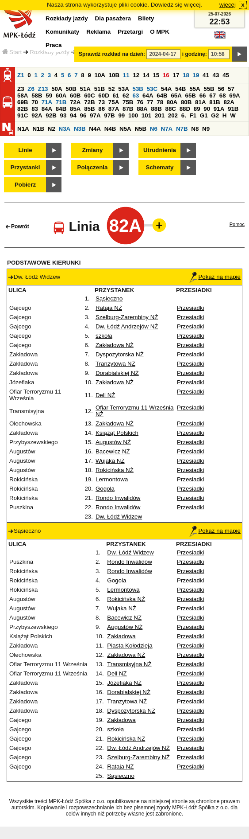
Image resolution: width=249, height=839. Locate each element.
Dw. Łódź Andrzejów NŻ (127, 326)
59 (49, 95)
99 (121, 115)
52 (111, 89)
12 (136, 75)
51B (99, 89)
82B (22, 108)
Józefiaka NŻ (124, 682)
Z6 (30, 89)
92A (36, 115)
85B (89, 108)
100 (133, 115)
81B (214, 102)
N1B (38, 128)
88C (170, 108)
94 (73, 115)
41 (206, 75)
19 (196, 75)
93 (63, 115)
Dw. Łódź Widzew (119, 516)
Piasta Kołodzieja (129, 645)
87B (128, 108)
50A (56, 89)
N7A (167, 128)
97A (95, 115)
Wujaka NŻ (110, 460)
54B (180, 89)
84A (47, 108)
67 (212, 95)
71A (47, 102)
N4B (110, 128)
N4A (95, 128)
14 (146, 75)
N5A (125, 128)
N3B (80, 128)
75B (128, 102)
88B (156, 108)
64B (162, 95)
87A (113, 108)
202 (173, 115)
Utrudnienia (159, 150)
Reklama (98, 31)
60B (75, 95)
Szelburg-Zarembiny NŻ (127, 317)
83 (34, 108)
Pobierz (25, 184)
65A (176, 95)
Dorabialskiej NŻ (117, 373)
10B (114, 75)
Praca (53, 45)
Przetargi (130, 31)
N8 (195, 128)
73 (101, 102)
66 (202, 95)
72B (89, 102)
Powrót (20, 226)
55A (194, 89)
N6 (153, 128)
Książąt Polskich (117, 432)
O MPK (159, 31)
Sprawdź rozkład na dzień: (112, 54)
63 (136, 95)
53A (123, 89)
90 (206, 108)
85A (75, 108)
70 (34, 102)
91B (233, 108)
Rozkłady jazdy (49, 52)
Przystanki (25, 167)
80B (186, 102)
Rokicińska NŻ (115, 470)
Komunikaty (62, 31)
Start (12, 52)
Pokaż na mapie (215, 276)
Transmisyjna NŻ (129, 664)
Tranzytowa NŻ (115, 363)
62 (126, 95)
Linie (25, 150)
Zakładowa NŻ (115, 345)
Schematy (160, 167)
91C (22, 115)
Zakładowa (121, 636)
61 (115, 95)
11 (126, 75)
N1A (23, 128)
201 (160, 115)
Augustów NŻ (113, 442)
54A (166, 89)
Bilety (146, 18)
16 (166, 75)
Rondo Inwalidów (118, 498)
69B (22, 102)
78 (160, 102)
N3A (65, 128)
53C (152, 89)
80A (172, 102)
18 (186, 75)
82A (228, 102)
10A (100, 75)
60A (61, 95)
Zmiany (92, 150)
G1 (204, 115)
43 (216, 75)
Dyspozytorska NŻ (120, 354)
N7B (182, 128)
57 (231, 89)
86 (101, 108)
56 (221, 89)
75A (113, 102)
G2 (215, 115)
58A (22, 95)
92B (51, 115)
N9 (206, 128)
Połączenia (92, 167)
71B (61, 102)
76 (140, 102)
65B (190, 95)
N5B (140, 128)
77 (150, 102)
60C (89, 95)
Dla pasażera (113, 18)
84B (61, 108)
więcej (227, 4)
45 (225, 75)
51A (85, 89)
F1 (193, 115)
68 (222, 95)
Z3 (20, 89)
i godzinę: (194, 54)
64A (147, 95)
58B (36, 95)
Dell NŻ (105, 395)
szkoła (104, 335)
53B (138, 89)
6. (183, 115)
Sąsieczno (109, 298)
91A (219, 108)
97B (109, 115)
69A (234, 95)
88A (142, 108)
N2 (51, 128)
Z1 (20, 75)
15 (156, 75)
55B (208, 89)
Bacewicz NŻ (113, 451)
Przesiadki (190, 307)
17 (175, 75)
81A (200, 102)
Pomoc (237, 224)
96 (83, 115)
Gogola (105, 488)
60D (103, 95)
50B (70, 89)
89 (197, 108)
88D (185, 108)
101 (146, 115)
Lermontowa (112, 479)
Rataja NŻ (109, 307)
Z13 (43, 89)
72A (75, 102)
